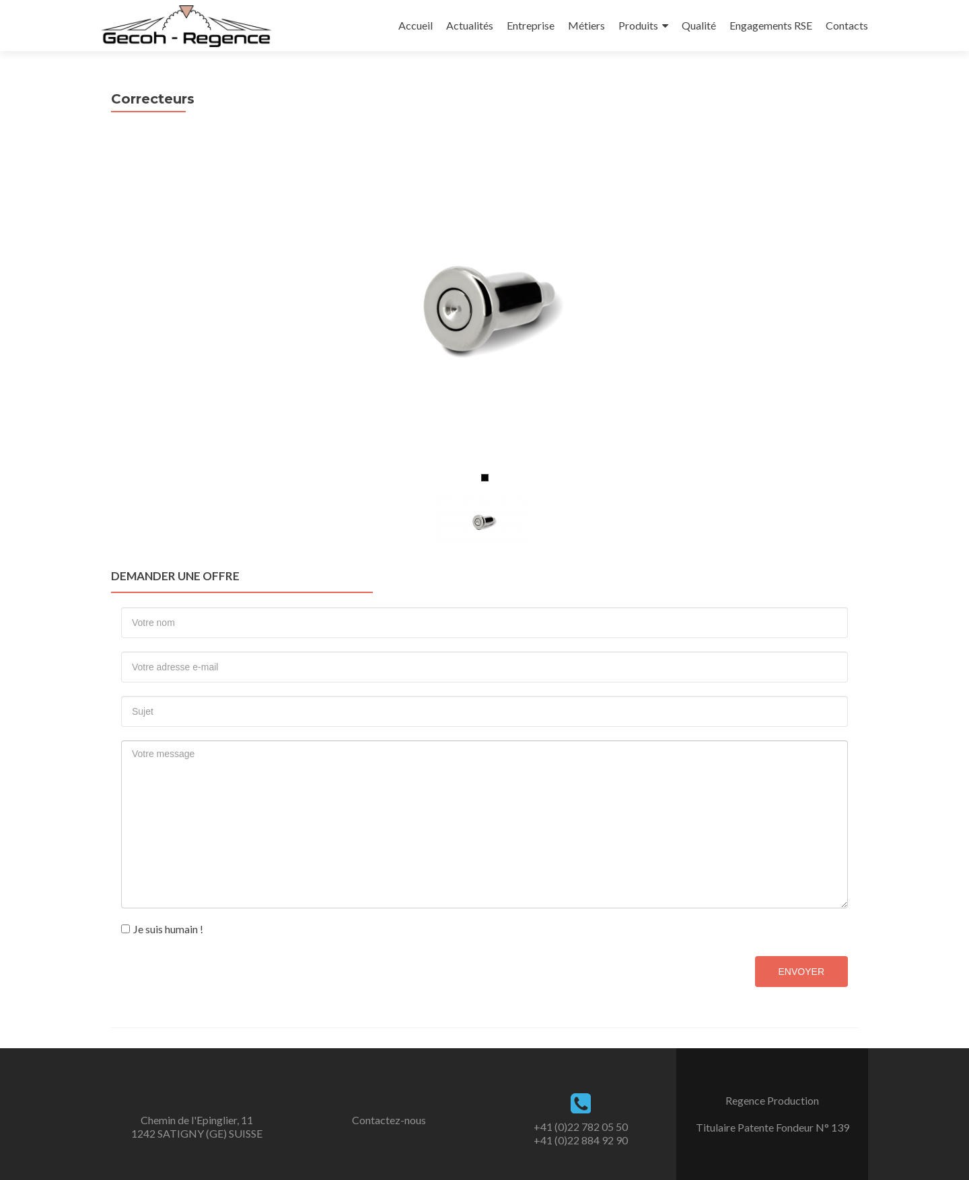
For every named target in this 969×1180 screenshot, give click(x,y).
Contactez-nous (389, 1119)
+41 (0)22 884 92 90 (581, 1140)
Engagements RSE (770, 25)
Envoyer (801, 971)
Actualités (469, 25)
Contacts (847, 25)
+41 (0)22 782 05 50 (581, 1126)
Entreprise (530, 25)
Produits (638, 25)
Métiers (586, 25)
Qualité (699, 25)
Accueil (415, 25)
